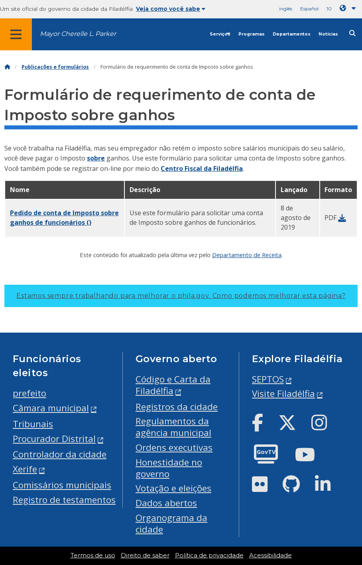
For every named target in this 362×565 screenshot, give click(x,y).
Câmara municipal (51, 408)
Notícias (328, 34)
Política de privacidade (209, 555)
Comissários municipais (62, 485)
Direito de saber (145, 555)
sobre (96, 158)
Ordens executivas (174, 447)
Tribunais (33, 424)
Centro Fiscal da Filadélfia (202, 168)
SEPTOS (268, 379)
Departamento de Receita (246, 255)
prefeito (29, 393)
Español (309, 9)
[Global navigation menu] (16, 34)
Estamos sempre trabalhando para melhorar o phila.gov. (180, 295)
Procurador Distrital (54, 438)
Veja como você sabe (170, 9)
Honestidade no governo (169, 468)
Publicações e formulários (55, 66)
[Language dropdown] (349, 8)
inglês (285, 9)
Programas (251, 34)
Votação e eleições (173, 488)
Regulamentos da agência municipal (173, 427)
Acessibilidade (270, 555)
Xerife (25, 469)
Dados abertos (166, 503)
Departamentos (292, 34)
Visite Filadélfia (283, 393)
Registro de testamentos (64, 500)
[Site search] (352, 33)
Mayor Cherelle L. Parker (78, 34)
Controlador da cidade (59, 454)
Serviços (220, 34)
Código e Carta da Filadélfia (173, 385)
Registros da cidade (177, 406)
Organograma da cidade (171, 523)
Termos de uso (93, 555)
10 (329, 9)
